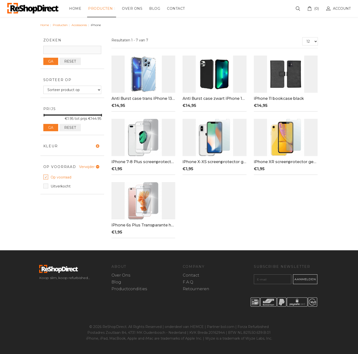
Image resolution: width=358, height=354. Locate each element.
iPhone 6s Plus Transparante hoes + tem (143, 225)
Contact (176, 8)
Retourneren (196, 289)
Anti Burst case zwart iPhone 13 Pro (214, 99)
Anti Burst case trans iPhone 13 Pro (143, 99)
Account (338, 8)
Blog (154, 8)
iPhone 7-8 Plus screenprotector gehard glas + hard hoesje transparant (143, 162)
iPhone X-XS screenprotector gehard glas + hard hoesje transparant (214, 162)
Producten (100, 8)
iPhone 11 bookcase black (279, 99)
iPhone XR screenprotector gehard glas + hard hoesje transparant (286, 162)
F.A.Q (188, 282)
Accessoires (79, 25)
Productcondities (129, 289)
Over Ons (132, 8)
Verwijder (87, 166)
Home (75, 8)
